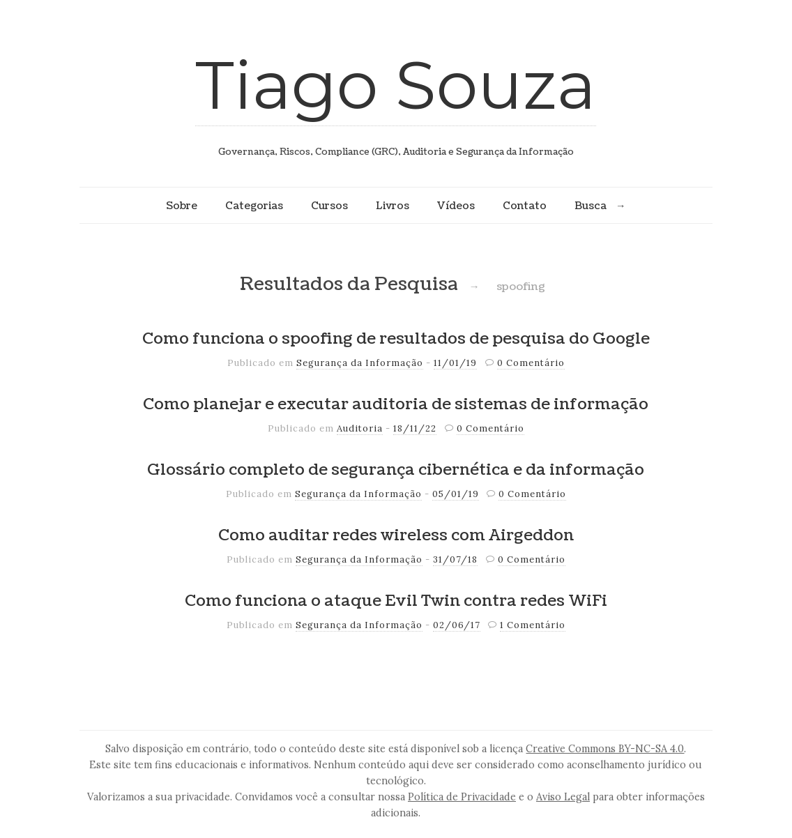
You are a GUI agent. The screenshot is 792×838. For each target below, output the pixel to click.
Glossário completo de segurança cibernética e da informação (395, 470)
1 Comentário (532, 625)
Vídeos (456, 206)
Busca (590, 206)
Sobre (181, 206)
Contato (525, 206)
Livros (392, 206)
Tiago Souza (395, 84)
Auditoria (360, 428)
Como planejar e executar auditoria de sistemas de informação (395, 404)
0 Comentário (531, 363)
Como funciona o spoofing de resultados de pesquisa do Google (396, 339)
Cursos (329, 206)
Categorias (254, 206)
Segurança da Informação (359, 363)
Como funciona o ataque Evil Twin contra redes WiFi (396, 601)
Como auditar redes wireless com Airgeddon (396, 535)
